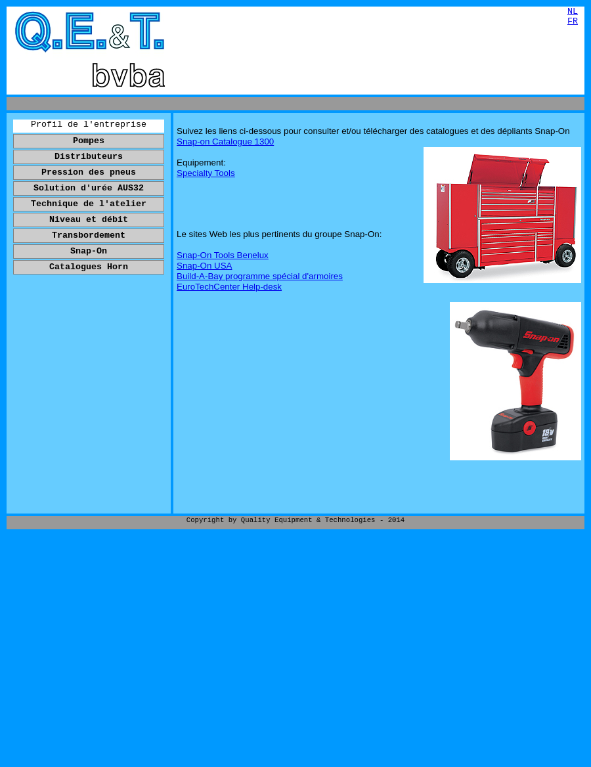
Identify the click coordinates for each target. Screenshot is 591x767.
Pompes (88, 141)
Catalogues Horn (88, 267)
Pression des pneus (88, 172)
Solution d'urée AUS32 (88, 188)
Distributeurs (89, 157)
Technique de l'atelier (88, 204)
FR (572, 21)
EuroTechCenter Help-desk (229, 287)
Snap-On (88, 251)
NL (572, 11)
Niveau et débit (88, 220)
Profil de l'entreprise (88, 124)
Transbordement (88, 235)
